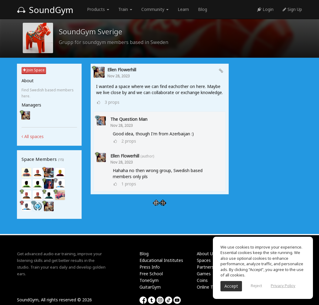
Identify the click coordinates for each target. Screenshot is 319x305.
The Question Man (128, 119)
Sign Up (292, 9)
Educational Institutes (161, 260)
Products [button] (98, 9)
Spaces (204, 260)
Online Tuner (209, 287)
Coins (202, 280)
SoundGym (45, 9)
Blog (202, 9)
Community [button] (155, 9)
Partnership (208, 267)
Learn (183, 9)
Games (204, 273)
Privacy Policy (283, 285)
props (112, 102)
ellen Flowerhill (121, 70)
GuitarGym (150, 287)
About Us (206, 253)
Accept (231, 286)
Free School (151, 273)
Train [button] (125, 9)
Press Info (149, 267)
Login (265, 9)
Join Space (34, 70)
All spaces (33, 136)
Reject (256, 285)
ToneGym (149, 280)
